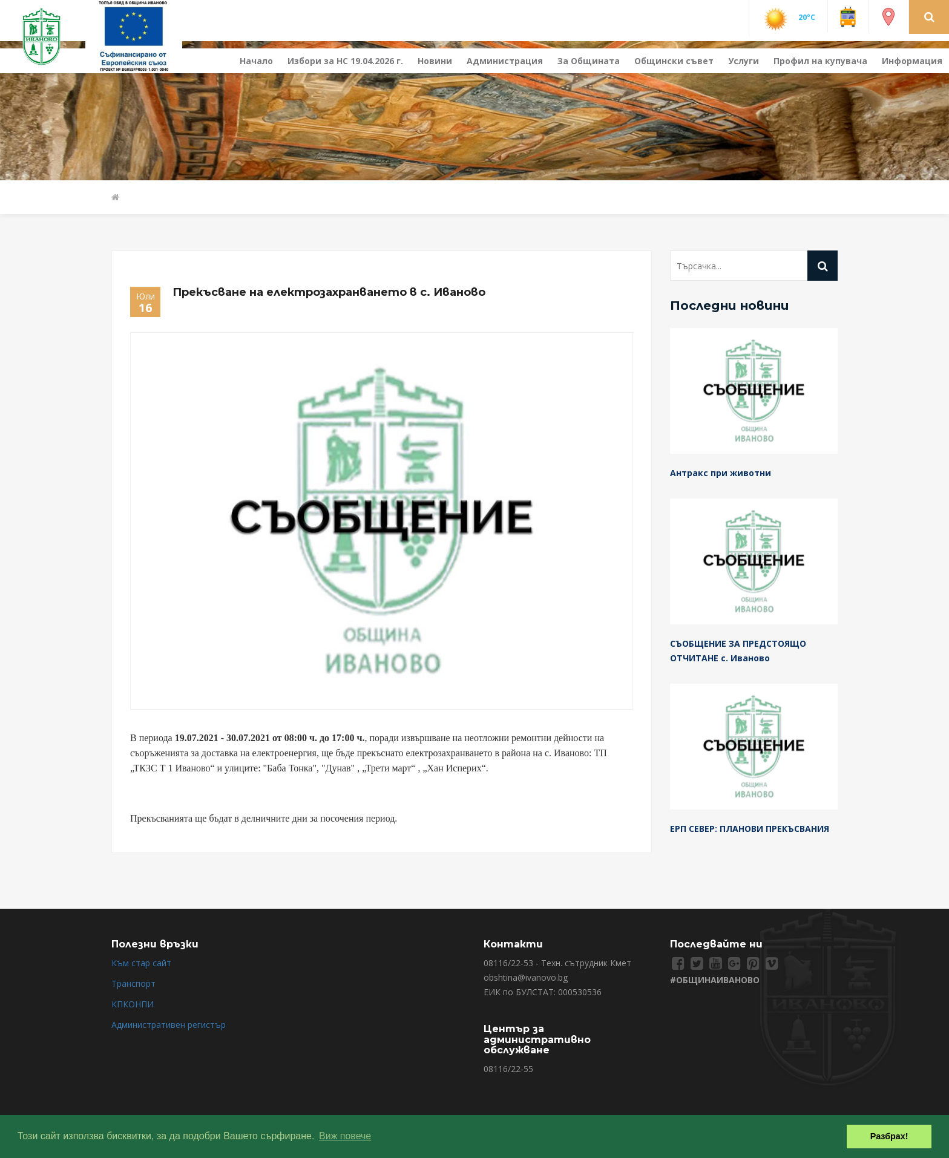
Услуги (743, 61)
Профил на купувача (820, 61)
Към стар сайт (141, 963)
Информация (912, 61)
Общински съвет (674, 61)
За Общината (588, 61)
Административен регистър (168, 1024)
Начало (256, 61)
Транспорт (133, 983)
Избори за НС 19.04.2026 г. (345, 61)
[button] (929, 16)
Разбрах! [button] (889, 1136)
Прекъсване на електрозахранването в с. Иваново (328, 292)
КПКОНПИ (132, 1004)
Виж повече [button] (345, 1136)
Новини (435, 61)
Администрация (505, 61)
